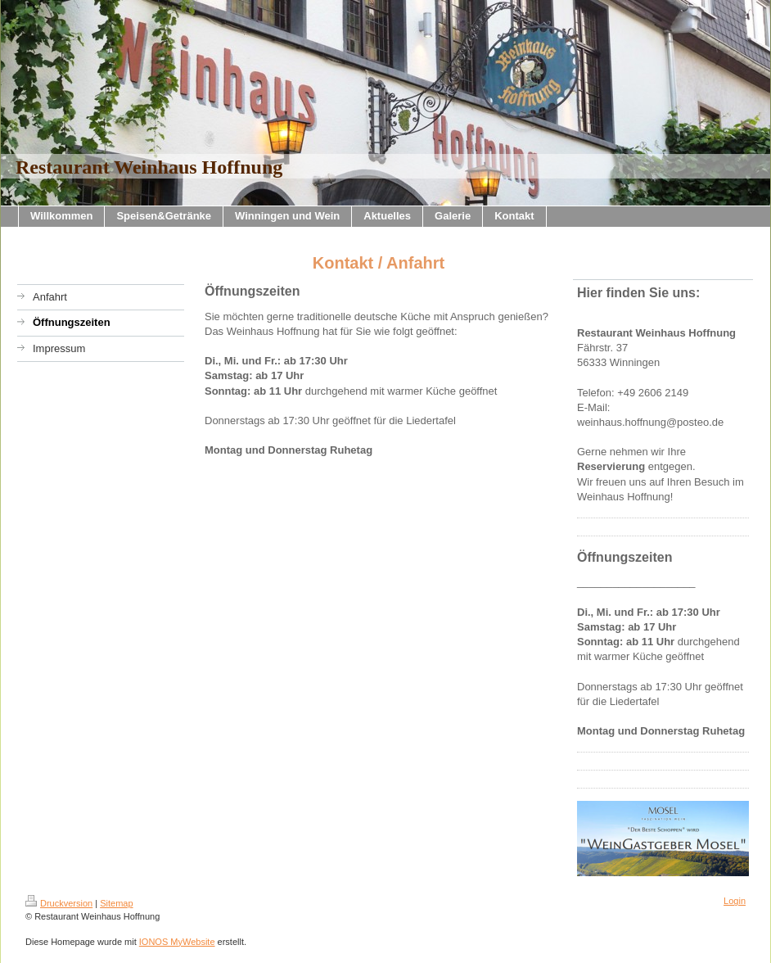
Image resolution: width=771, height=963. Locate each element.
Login (735, 901)
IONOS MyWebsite (177, 942)
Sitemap (116, 903)
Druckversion (58, 903)
